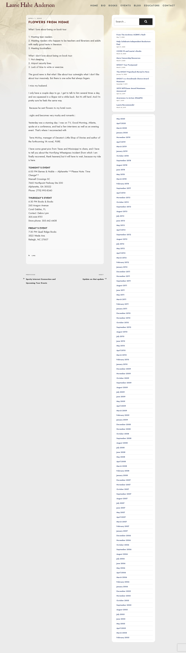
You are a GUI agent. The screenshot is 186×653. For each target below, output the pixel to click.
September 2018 (123, 160)
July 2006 (120, 559)
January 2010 (122, 364)
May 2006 (120, 568)
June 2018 (120, 169)
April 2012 (120, 253)
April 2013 (120, 230)
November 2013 (123, 197)
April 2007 (121, 517)
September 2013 (123, 206)
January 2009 (122, 420)
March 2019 (121, 146)
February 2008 (122, 471)
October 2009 (122, 378)
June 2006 (120, 563)
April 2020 (121, 123)
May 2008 (120, 457)
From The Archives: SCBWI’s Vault (130, 34)
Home (94, 5)
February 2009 (122, 415)
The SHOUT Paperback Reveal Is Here (132, 72)
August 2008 (122, 443)
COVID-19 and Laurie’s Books (128, 51)
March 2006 (121, 577)
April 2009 (121, 406)
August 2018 (121, 165)
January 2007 (122, 531)
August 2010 (121, 332)
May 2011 (120, 295)
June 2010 (120, 341)
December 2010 (123, 313)
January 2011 (121, 308)
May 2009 (120, 401)
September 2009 (123, 382)
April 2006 (121, 572)
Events (126, 5)
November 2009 (123, 373)
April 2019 (121, 142)
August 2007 (122, 498)
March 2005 (121, 633)
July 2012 (120, 244)
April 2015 (120, 193)
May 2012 (120, 248)
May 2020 (120, 119)
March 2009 (121, 410)
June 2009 (120, 396)
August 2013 (121, 211)
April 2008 (121, 461)
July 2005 (120, 614)
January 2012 (121, 267)
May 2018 (120, 174)
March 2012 (121, 258)
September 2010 (123, 327)
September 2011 (123, 281)
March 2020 (121, 128)
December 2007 (123, 480)
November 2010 (123, 318)
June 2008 (120, 452)
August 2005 (122, 609)
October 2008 (122, 434)
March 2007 (121, 521)
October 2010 (122, 322)
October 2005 (122, 600)
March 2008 (121, 466)
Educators (152, 5)
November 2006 (123, 540)
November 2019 (123, 137)
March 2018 (121, 179)
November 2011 (123, 276)
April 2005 (121, 628)
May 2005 (120, 623)
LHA (33, 256)
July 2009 (120, 392)
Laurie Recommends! (125, 105)
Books (113, 5)
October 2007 (122, 489)
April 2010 (121, 350)
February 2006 (122, 582)
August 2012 (121, 239)
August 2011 (121, 285)
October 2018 (122, 156)
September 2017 (123, 188)
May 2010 (120, 345)
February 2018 (122, 183)
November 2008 (123, 429)
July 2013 (120, 216)
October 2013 (122, 202)
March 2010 (121, 355)
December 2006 (123, 535)
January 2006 (122, 586)
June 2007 (120, 508)
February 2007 (122, 526)
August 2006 (122, 554)
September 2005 (123, 605)
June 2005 (120, 619)
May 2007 (120, 512)
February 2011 (122, 304)
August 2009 (122, 387)
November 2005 (123, 596)
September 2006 (123, 549)
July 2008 (120, 447)
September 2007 (123, 494)
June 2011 (120, 290)
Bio (103, 5)
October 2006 (122, 545)
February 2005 (122, 637)
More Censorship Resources (128, 58)
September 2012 (123, 234)
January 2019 (122, 151)
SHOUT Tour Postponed (126, 65)
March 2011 (121, 299)
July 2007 (120, 503)
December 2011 (123, 271)
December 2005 (123, 591)
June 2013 (120, 220)
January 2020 (122, 132)
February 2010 (122, 359)
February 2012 (122, 262)
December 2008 (123, 424)
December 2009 (123, 369)
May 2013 (120, 225)
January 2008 (122, 475)
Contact (169, 5)
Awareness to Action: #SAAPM (129, 98)
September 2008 (123, 438)
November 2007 (123, 484)
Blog (137, 5)
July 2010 (120, 336)
